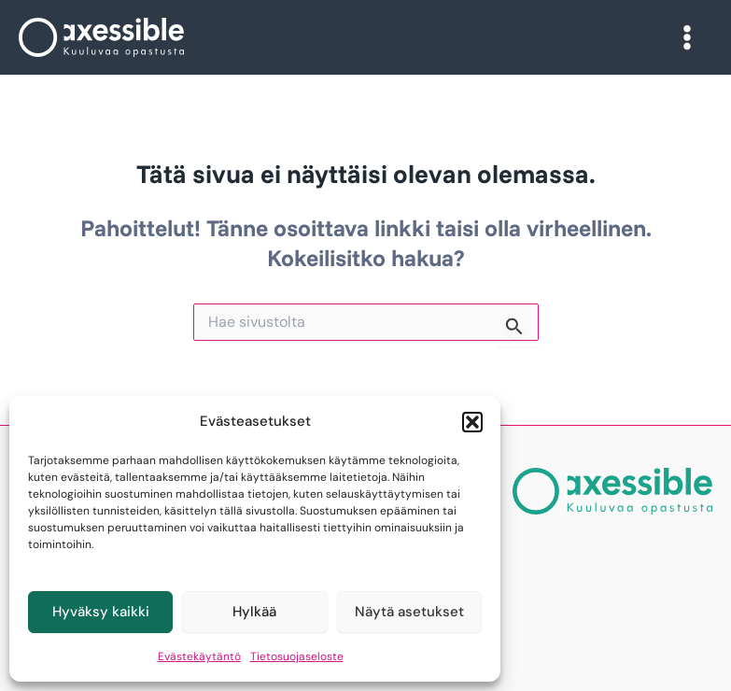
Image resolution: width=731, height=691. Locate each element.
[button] (472, 422)
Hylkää (254, 611)
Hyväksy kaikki (100, 611)
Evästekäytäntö (199, 656)
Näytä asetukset (409, 611)
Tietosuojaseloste (297, 656)
